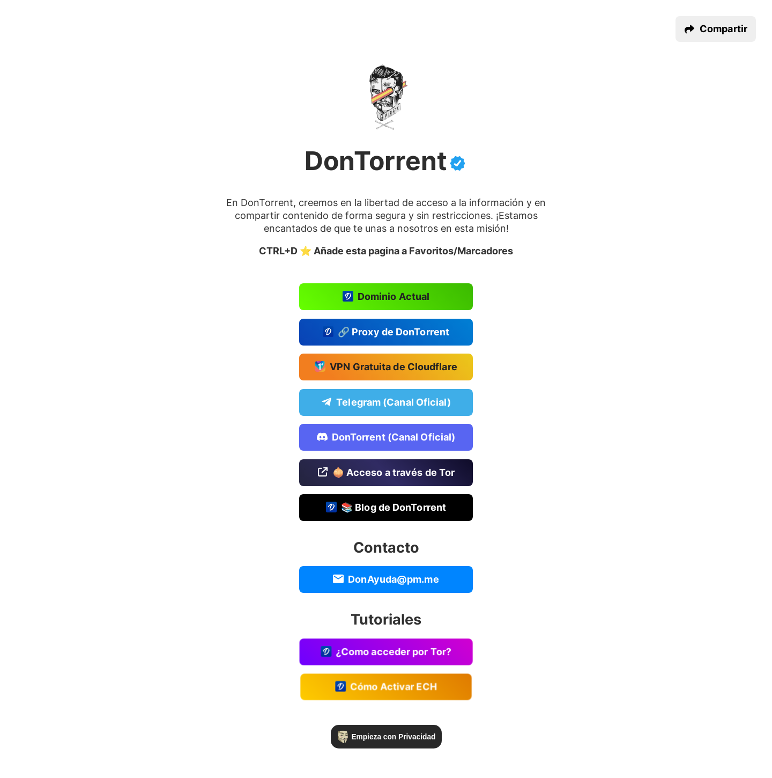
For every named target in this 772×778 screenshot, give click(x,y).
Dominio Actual (386, 297)
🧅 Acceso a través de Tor (386, 473)
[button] (716, 29)
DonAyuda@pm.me (386, 581)
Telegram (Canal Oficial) (386, 403)
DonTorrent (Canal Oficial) (386, 438)
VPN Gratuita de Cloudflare (386, 367)
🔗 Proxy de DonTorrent (386, 332)
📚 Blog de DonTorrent (386, 509)
